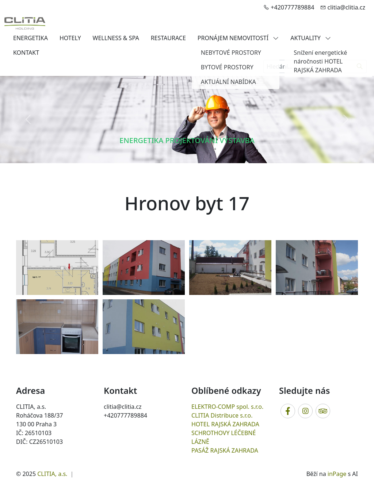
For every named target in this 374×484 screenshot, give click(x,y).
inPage (337, 474)
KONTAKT (26, 53)
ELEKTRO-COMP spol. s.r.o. (227, 407)
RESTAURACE (168, 38)
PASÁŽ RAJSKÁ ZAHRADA (224, 450)
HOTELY (70, 38)
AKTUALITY (310, 38)
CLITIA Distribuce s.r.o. (221, 415)
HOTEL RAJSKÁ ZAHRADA (225, 424)
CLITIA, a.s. (52, 474)
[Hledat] (360, 66)
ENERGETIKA (30, 38)
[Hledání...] (308, 66)
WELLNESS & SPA (116, 38)
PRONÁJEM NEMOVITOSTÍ (238, 38)
